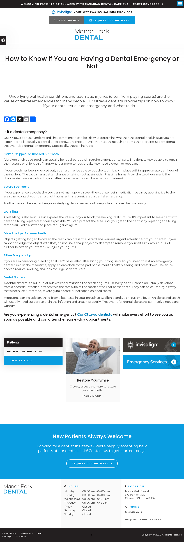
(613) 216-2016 (69, 20)
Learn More (91, 396)
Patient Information (24, 351)
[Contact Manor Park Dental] (151, 362)
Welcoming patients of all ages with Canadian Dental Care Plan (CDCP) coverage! (90, 4)
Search (40, 533)
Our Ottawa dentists (94, 314)
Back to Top (21, 536)
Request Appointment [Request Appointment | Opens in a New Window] (111, 20)
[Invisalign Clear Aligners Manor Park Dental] (151, 345)
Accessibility (27, 533)
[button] (158, 62)
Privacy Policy (9, 533)
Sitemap (6, 536)
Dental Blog (21, 360)
